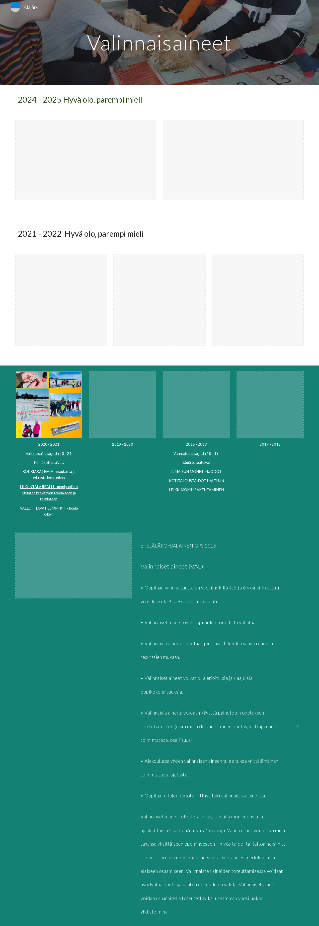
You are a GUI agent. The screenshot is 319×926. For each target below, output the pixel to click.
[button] (297, 726)
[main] (159, 42)
